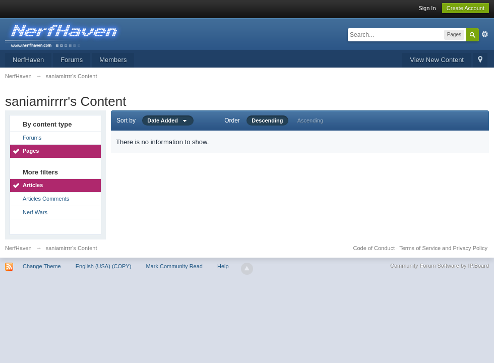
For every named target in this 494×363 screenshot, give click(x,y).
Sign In (427, 8)
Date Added (168, 120)
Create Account (465, 8)
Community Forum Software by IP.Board (439, 266)
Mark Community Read (174, 266)
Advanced (485, 34)
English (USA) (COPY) (104, 266)
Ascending (310, 120)
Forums (71, 60)
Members (113, 60)
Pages (31, 151)
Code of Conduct (374, 248)
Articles (33, 185)
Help (223, 266)
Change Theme (42, 266)
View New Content (437, 60)
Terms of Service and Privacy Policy (443, 248)
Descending (267, 120)
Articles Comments (46, 199)
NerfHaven (28, 60)
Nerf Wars (35, 212)
